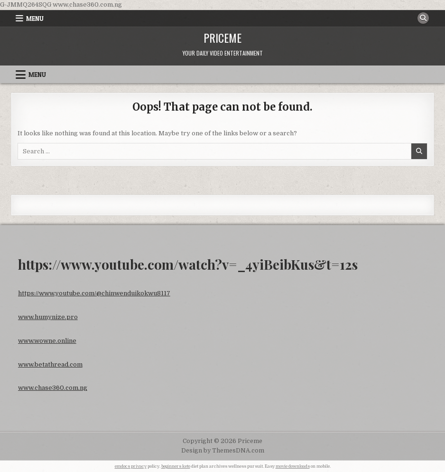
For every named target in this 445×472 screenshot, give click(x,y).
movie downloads (293, 466)
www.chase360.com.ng (52, 387)
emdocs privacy (131, 466)
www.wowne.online (47, 340)
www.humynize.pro (48, 317)
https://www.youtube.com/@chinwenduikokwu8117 (94, 293)
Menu (35, 18)
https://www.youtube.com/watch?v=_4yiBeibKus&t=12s (188, 264)
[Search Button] (423, 18)
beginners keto (175, 466)
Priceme (222, 37)
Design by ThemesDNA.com (222, 450)
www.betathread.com (50, 364)
